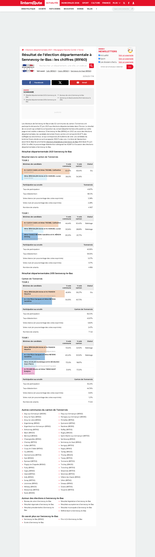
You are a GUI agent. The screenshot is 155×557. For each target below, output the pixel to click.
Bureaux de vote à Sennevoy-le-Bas (72, 95)
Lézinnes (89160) (30, 483)
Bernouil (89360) (30, 436)
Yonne (80, 50)
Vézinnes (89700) (68, 474)
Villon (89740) (66, 480)
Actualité (103, 55)
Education (69, 9)
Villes (90, 9)
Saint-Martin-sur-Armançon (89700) (75, 436)
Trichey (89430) (67, 464)
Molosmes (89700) (31, 490)
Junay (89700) (29, 480)
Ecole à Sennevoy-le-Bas (34, 522)
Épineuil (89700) (30, 461)
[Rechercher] (123, 9)
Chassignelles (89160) (32, 439)
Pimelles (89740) (67, 420)
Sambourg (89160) (68, 439)
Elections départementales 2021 (39, 50)
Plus (117, 3)
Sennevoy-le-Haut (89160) (81, 71)
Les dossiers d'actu (107, 62)
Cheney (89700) (30, 442)
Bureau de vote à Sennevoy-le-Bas (37, 501)
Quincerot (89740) (68, 423)
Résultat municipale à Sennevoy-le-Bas (76, 508)
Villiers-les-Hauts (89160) (70, 477)
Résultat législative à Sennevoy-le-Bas (76, 501)
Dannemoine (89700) (32, 455)
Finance (106, 3)
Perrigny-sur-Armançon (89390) (73, 417)
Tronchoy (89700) (68, 468)
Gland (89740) (29, 474)
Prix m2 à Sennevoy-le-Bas (71, 519)
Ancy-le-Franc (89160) (32, 417)
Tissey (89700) (66, 458)
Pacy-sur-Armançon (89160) (72, 414)
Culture (95, 3)
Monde (80, 9)
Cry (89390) (28, 452)
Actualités (52, 3)
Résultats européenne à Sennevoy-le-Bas (77, 504)
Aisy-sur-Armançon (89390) (35, 414)
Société (42, 9)
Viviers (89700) (67, 487)
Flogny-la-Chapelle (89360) (34, 464)
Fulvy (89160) (29, 468)
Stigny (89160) (66, 449)
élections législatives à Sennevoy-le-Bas (62, 142)
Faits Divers (54, 9)
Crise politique (28, 9)
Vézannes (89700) (68, 471)
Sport (85, 3)
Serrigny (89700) (67, 445)
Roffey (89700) (66, 430)
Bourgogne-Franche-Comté (65, 50)
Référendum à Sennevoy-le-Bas (73, 511)
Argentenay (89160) (31, 423)
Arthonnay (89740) (31, 430)
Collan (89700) (29, 445)
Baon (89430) (29, 433)
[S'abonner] (115, 67)
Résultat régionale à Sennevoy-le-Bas (39, 504)
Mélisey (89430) (30, 487)
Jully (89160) (51, 71)
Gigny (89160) (63, 71)
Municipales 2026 (70, 3)
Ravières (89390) (67, 426)
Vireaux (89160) (67, 483)
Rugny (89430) (66, 433)
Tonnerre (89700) (68, 461)
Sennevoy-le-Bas (65, 98)
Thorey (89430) (67, 455)
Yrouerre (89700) (67, 490)
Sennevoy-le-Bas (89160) (34, 519)
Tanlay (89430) (66, 452)
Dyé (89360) (29, 458)
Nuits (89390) (29, 493)
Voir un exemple (126, 55)
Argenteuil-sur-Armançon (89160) (37, 426)
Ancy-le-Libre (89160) (32, 420)
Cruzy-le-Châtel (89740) (33, 449)
